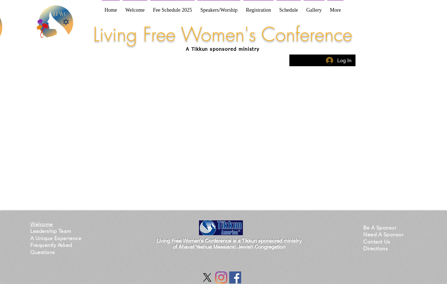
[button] (55, 238)
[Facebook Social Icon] (235, 277)
